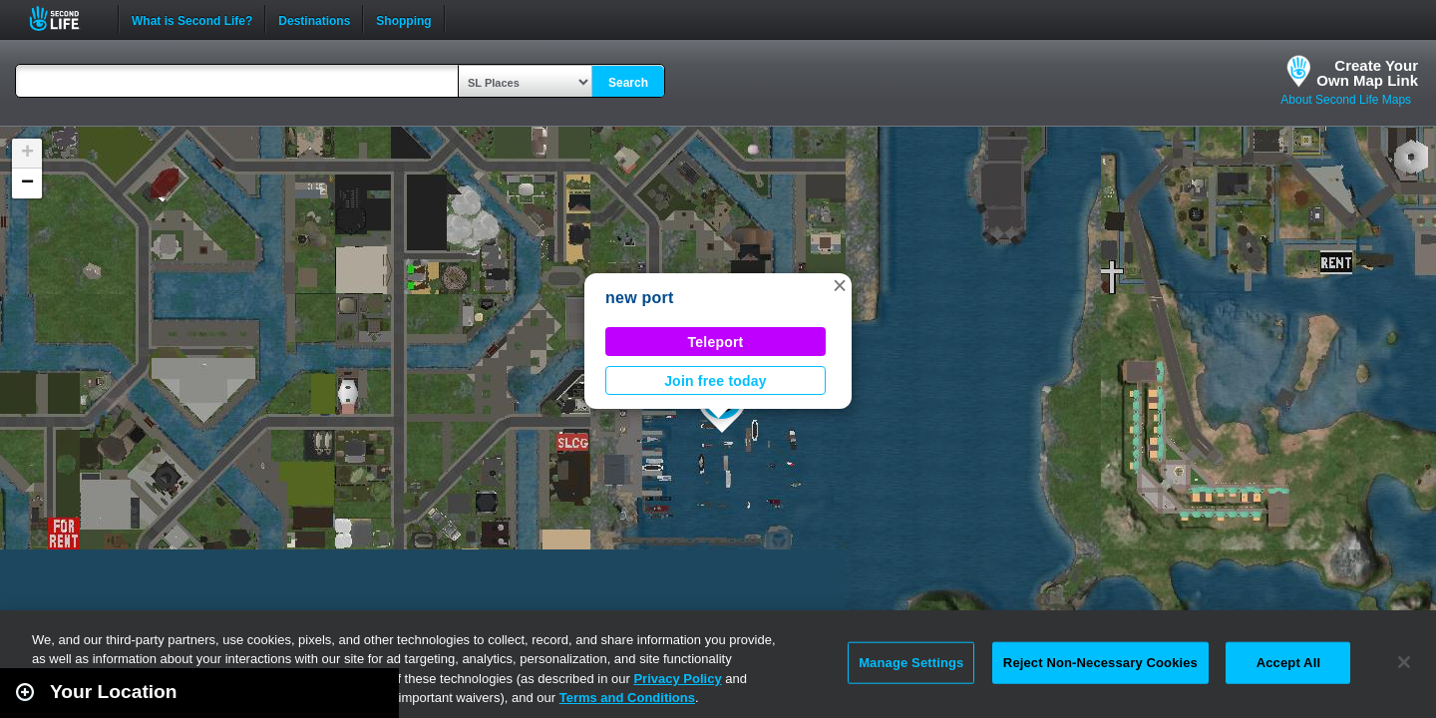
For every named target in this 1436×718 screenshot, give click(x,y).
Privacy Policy (677, 678)
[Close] (1404, 662)
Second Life (65, 18)
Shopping (403, 19)
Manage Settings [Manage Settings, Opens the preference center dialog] (911, 662)
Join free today (715, 381)
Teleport (716, 342)
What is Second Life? (192, 19)
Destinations (314, 19)
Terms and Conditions (627, 697)
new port (639, 297)
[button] (840, 285)
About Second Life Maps (1345, 100)
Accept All (1288, 662)
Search (628, 83)
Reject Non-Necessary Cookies (1100, 662)
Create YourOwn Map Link (1367, 73)
